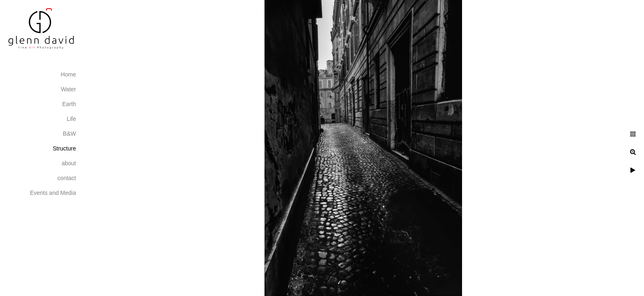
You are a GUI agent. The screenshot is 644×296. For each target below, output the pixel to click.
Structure (64, 148)
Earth (69, 104)
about (69, 163)
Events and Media (53, 193)
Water (68, 89)
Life (71, 119)
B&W (69, 133)
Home (68, 74)
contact (67, 178)
